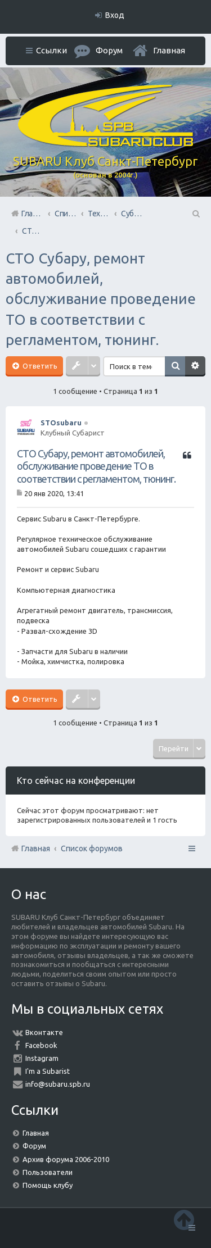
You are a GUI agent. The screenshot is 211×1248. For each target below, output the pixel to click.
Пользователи (48, 1172)
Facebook (41, 1045)
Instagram (42, 1058)
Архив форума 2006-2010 (66, 1159)
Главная (169, 50)
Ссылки (51, 50)
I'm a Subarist (47, 1071)
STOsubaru (61, 422)
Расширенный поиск (195, 366)
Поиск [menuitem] (195, 213)
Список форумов (92, 848)
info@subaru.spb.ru (57, 1084)
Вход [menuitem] (114, 15)
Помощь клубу (48, 1185)
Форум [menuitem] (109, 50)
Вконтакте (44, 1032)
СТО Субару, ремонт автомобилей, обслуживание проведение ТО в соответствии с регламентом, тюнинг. (101, 299)
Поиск (175, 366)
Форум (34, 1146)
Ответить (39, 366)
